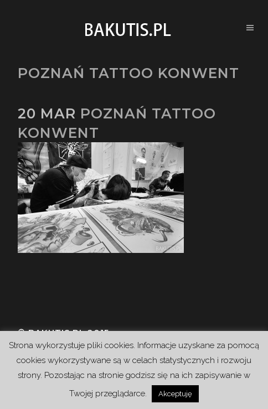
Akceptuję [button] (175, 394)
